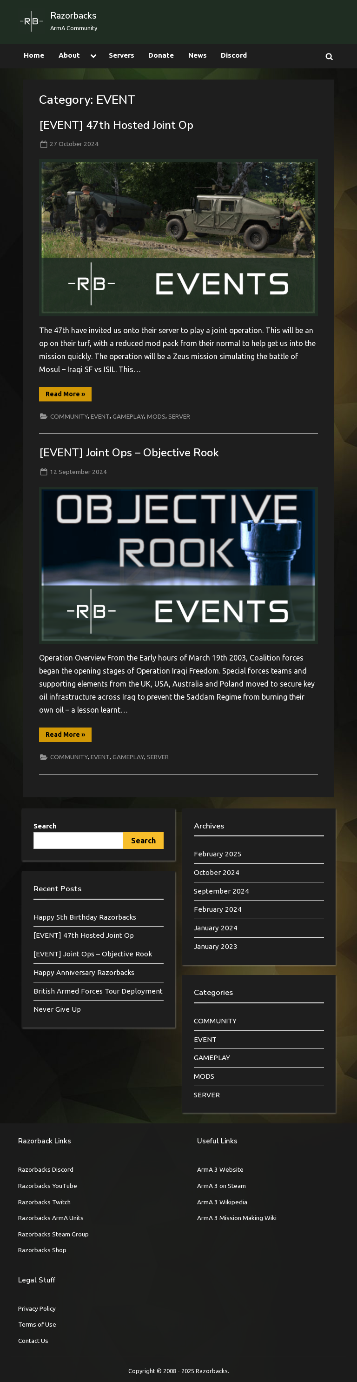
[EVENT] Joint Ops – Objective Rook (129, 452)
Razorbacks (73, 16)
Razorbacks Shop (42, 1250)
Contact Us (33, 1340)
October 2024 (216, 872)
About (69, 55)
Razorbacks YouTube (47, 1185)
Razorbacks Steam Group (53, 1234)
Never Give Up (57, 1009)
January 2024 (216, 928)
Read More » (69, 395)
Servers (121, 55)
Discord (234, 55)
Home (34, 55)
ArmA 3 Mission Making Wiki (237, 1218)
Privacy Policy (37, 1308)
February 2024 (218, 909)
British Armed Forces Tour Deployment (98, 991)
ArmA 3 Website (220, 1169)
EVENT (100, 416)
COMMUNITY (69, 416)
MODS (156, 416)
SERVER (179, 416)
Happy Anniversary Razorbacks (83, 972)
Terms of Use (37, 1324)
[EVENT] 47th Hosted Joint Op (116, 125)
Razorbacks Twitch (44, 1202)
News (197, 55)
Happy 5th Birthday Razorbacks (84, 917)
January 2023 (216, 946)
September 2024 (221, 891)
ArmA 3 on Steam (221, 1185)
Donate (161, 55)
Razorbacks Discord (45, 1169)
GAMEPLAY (128, 416)
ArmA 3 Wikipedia (222, 1202)
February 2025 (218, 854)
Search (45, 826)
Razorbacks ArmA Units (51, 1218)
